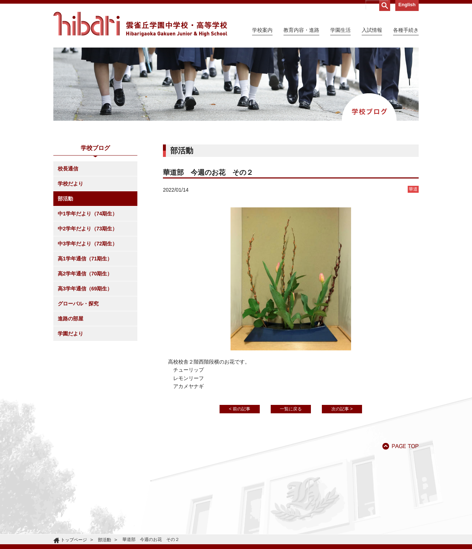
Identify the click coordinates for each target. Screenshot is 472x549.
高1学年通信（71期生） (85, 259)
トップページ (74, 539)
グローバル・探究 (78, 304)
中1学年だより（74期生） (87, 214)
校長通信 (68, 169)
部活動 (65, 199)
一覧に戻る (291, 408)
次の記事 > (342, 408)
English (407, 4)
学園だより (70, 333)
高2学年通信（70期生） (85, 274)
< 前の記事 (239, 408)
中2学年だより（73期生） (87, 229)
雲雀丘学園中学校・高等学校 (140, 24)
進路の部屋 (70, 318)
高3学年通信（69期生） (85, 289)
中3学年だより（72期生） (87, 244)
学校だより (70, 184)
